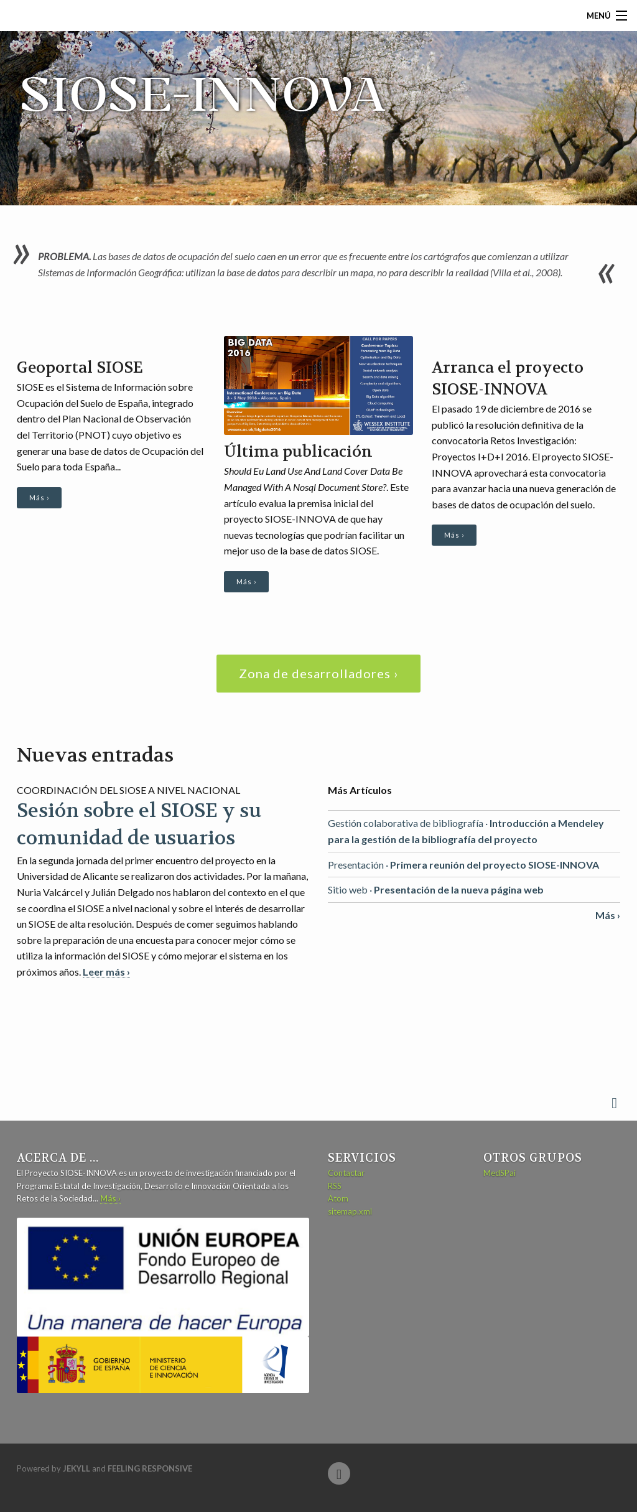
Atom (338, 1198)
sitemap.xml (350, 1211)
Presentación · (463, 864)
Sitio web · (436, 889)
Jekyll (76, 1468)
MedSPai (499, 1173)
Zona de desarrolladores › (318, 673)
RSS (335, 1186)
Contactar (346, 1173)
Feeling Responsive (150, 1468)
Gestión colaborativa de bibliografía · (466, 831)
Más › (39, 497)
